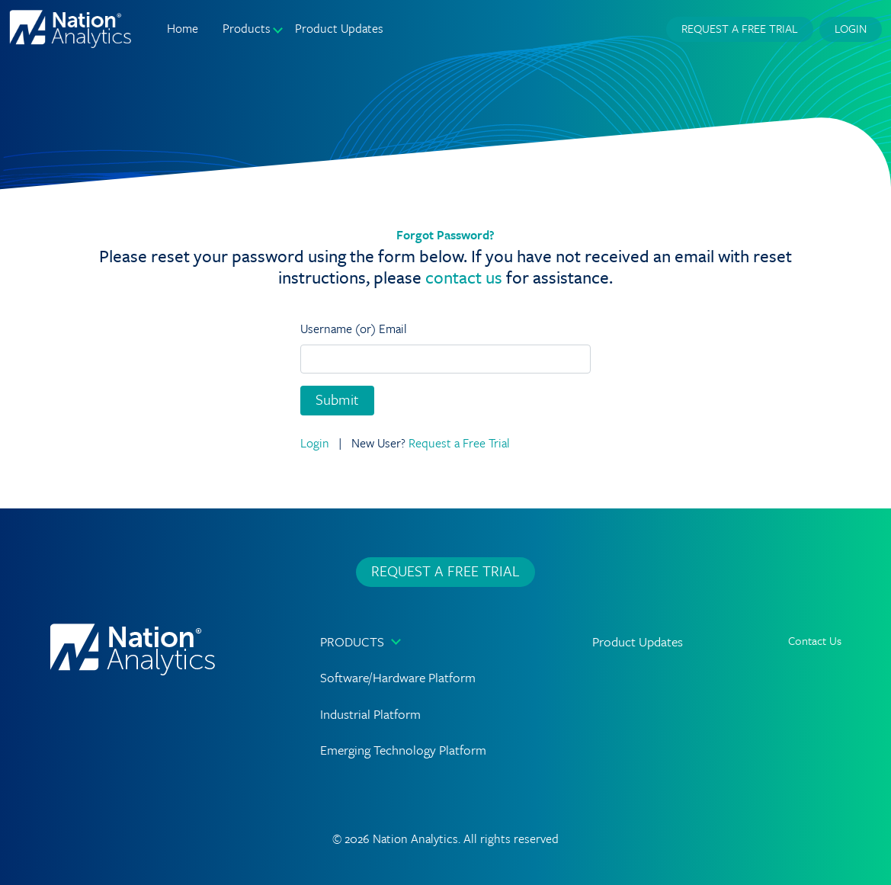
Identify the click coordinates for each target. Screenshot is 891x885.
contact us (463, 277)
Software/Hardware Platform (398, 677)
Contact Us (814, 640)
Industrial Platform (370, 713)
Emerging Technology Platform (403, 749)
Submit (337, 399)
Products (352, 641)
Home (182, 28)
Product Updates (339, 28)
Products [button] (247, 28)
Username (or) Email (353, 328)
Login (851, 28)
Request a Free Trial (739, 28)
